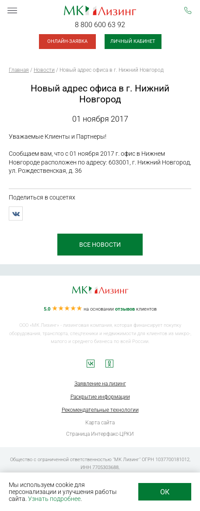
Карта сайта (100, 423)
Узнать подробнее (54, 498)
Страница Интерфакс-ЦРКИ (100, 434)
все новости (100, 244)
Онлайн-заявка (67, 41)
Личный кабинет (132, 41)
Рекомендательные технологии (100, 410)
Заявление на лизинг (100, 384)
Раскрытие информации (100, 397)
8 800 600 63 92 (100, 25)
